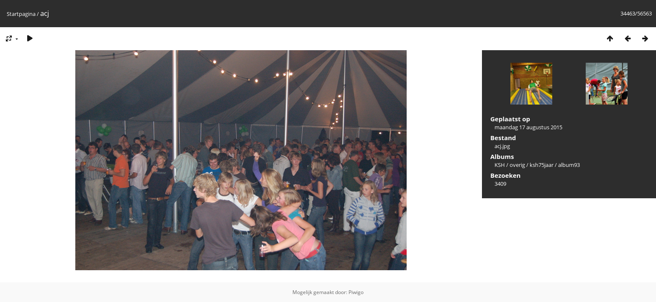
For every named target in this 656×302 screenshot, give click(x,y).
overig (517, 165)
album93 (569, 165)
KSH (500, 165)
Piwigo (356, 292)
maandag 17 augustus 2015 (528, 127)
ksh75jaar (542, 165)
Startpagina (21, 14)
